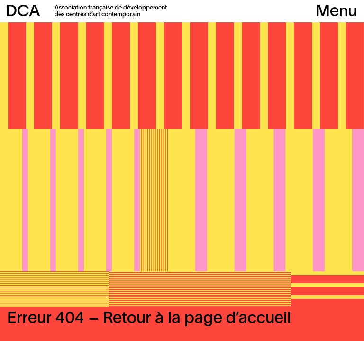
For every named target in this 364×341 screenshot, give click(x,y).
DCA (23, 12)
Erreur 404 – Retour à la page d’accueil (149, 319)
